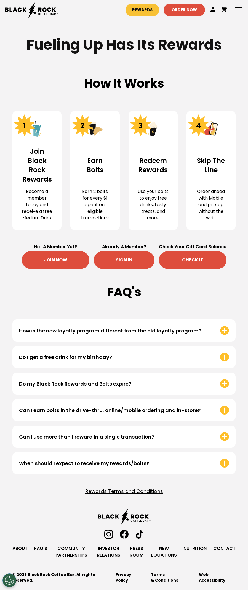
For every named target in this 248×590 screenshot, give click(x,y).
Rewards (142, 9)
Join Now (55, 260)
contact (224, 548)
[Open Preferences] (9, 580)
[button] (237, 10)
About (20, 548)
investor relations (108, 551)
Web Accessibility (212, 577)
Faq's (40, 548)
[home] (31, 10)
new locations (164, 551)
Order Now (184, 9)
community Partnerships (71, 551)
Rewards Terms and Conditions (124, 491)
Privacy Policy (123, 577)
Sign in (124, 260)
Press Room (136, 551)
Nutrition (195, 548)
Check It (192, 260)
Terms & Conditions (164, 577)
